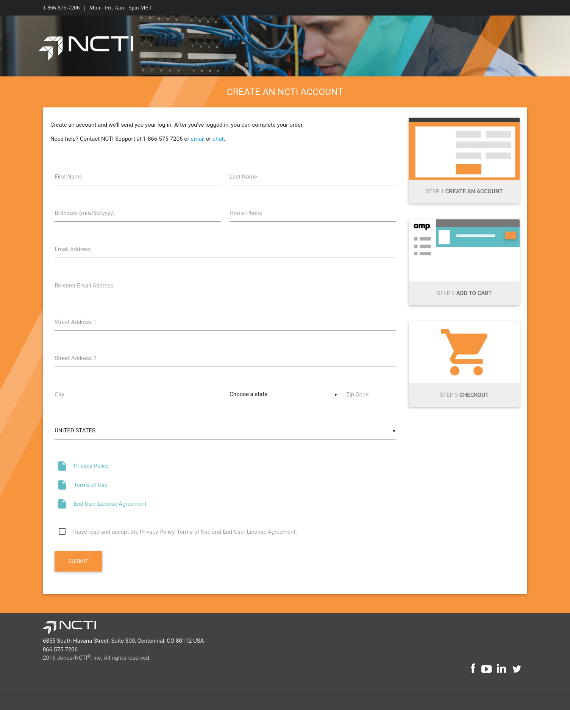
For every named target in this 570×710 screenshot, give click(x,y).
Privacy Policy (91, 466)
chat (217, 138)
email (198, 138)
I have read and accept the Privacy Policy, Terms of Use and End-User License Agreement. (184, 531)
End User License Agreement (110, 503)
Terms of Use (91, 485)
